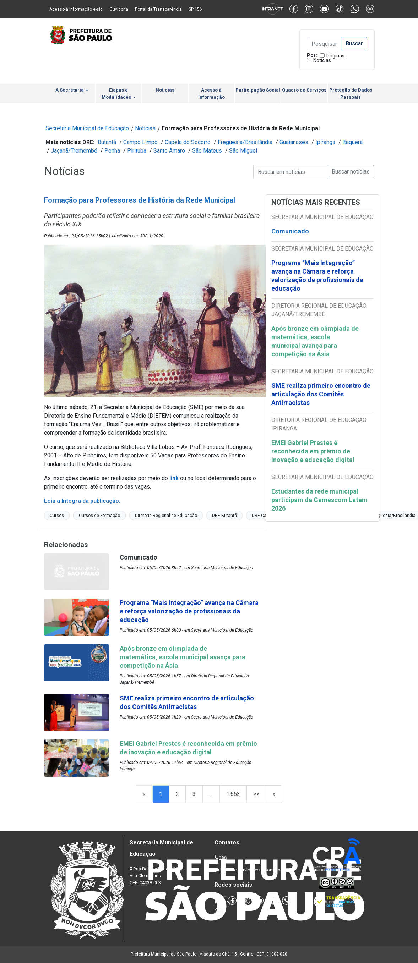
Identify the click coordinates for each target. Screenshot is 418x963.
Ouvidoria (118, 9)
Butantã (107, 142)
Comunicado (290, 231)
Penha (112, 150)
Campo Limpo (140, 142)
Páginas (335, 56)
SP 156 (195, 9)
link (174, 478)
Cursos (57, 515)
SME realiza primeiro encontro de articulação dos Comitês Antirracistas (320, 394)
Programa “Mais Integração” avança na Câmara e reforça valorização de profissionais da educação (317, 275)
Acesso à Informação (211, 93)
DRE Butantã (224, 515)
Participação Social (257, 90)
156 (223, 857)
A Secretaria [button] (71, 90)
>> (256, 794)
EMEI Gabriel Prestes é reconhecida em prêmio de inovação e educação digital (312, 451)
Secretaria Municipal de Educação (87, 128)
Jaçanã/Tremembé (74, 150)
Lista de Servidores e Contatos (251, 870)
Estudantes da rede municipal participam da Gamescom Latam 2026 (319, 500)
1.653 (233, 794)
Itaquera (352, 142)
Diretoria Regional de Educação (166, 515)
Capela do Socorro (188, 142)
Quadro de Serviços (304, 90)
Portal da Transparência (158, 9)
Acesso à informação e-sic (76, 9)
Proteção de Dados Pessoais (350, 93)
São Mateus (207, 150)
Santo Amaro (169, 150)
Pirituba (136, 150)
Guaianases (293, 142)
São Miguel (243, 150)
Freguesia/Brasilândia (245, 142)
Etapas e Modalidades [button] (119, 93)
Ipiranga (325, 142)
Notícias (322, 60)
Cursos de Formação (99, 515)
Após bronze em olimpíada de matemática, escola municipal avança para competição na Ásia (315, 341)
